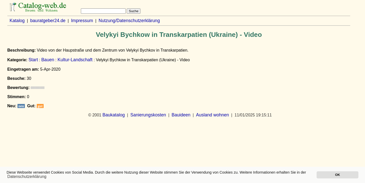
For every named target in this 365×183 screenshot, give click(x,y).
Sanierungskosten (148, 114)
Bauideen (181, 114)
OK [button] (337, 175)
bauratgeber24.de (47, 20)
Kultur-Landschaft (75, 59)
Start (33, 59)
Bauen (47, 59)
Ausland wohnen (212, 114)
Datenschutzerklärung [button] (26, 176)
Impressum (82, 20)
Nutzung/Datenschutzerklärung (129, 20)
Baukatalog (113, 114)
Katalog (17, 20)
